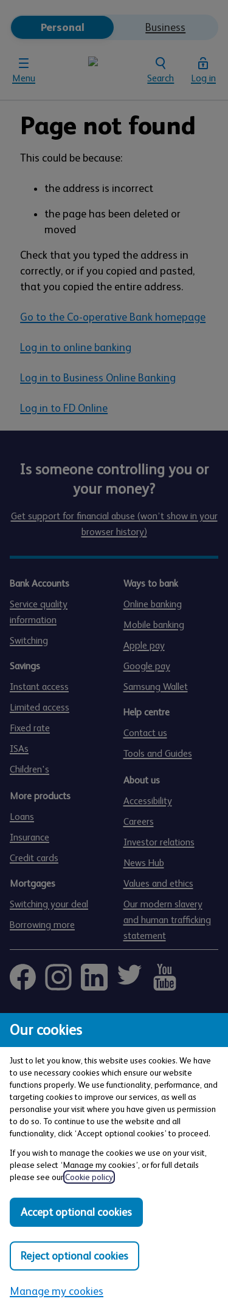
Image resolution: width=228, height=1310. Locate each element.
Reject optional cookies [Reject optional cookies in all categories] (74, 1256)
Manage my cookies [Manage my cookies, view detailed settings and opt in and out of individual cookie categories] (56, 1291)
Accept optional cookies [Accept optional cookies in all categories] (76, 1212)
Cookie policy (89, 1177)
